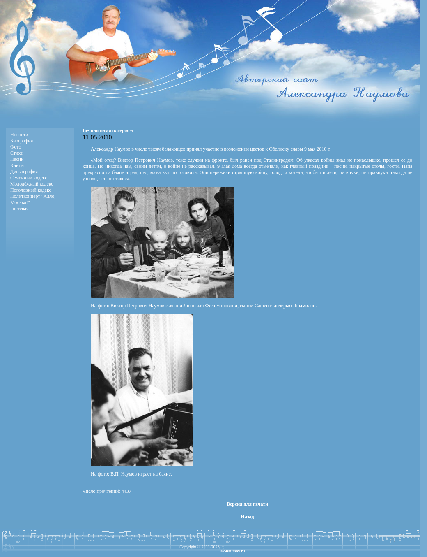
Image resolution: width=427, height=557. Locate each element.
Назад (247, 517)
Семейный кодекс (28, 178)
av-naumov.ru (232, 551)
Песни (16, 159)
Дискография (24, 171)
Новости (19, 134)
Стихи (16, 153)
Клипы (17, 165)
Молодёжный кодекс (31, 184)
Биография (21, 141)
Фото (15, 147)
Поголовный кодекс (30, 190)
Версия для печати (247, 504)
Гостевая (19, 208)
